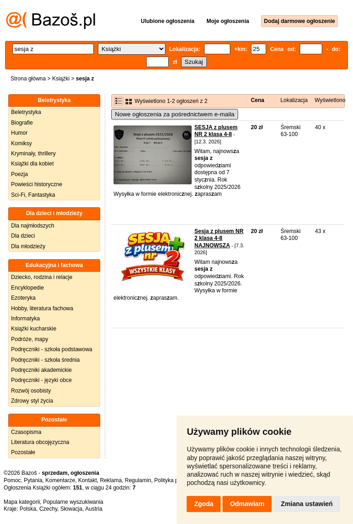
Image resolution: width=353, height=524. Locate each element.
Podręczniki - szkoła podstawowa (51, 349)
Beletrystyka (26, 112)
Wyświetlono (329, 100)
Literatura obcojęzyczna (40, 442)
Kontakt (87, 480)
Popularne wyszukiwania (73, 502)
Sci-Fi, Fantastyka (33, 195)
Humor (19, 133)
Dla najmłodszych (32, 225)
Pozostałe (23, 452)
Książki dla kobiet (32, 163)
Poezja (19, 174)
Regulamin (138, 480)
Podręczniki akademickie (41, 370)
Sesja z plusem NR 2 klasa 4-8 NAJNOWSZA (219, 238)
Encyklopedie (27, 288)
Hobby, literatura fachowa (42, 308)
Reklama (110, 480)
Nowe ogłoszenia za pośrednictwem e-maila (174, 114)
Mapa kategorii (22, 502)
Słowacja (71, 509)
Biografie (22, 123)
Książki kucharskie (34, 328)
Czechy (48, 509)
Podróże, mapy (29, 339)
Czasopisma (26, 432)
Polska (28, 509)
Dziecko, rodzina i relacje (41, 277)
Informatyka (25, 318)
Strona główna (28, 78)
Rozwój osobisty (31, 390)
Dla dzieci (23, 236)
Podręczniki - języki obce (41, 380)
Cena (257, 100)
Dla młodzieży (28, 246)
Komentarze (60, 480)
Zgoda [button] (203, 503)
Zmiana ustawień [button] (307, 503)
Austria (93, 509)
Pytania (33, 480)
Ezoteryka (23, 298)
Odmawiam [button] (247, 503)
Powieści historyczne (36, 184)
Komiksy (21, 143)
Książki (60, 78)
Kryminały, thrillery (33, 153)
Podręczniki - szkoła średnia (45, 360)
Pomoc (12, 480)
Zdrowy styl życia (32, 401)
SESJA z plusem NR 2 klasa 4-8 (216, 131)
